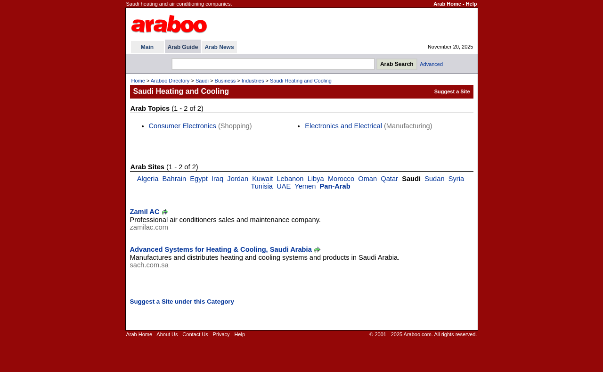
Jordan (237, 178)
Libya (316, 178)
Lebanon (290, 178)
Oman (367, 178)
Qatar (389, 178)
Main (147, 47)
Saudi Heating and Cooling (301, 80)
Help (471, 4)
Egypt (198, 178)
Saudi (202, 80)
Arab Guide (183, 47)
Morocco (341, 178)
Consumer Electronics (182, 126)
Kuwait (262, 178)
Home (138, 80)
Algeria (148, 178)
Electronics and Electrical (343, 126)
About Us (167, 334)
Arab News (219, 47)
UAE (284, 186)
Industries (253, 80)
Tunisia (262, 186)
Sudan (434, 178)
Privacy (221, 334)
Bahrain (175, 178)
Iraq (217, 178)
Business (225, 80)
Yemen (305, 186)
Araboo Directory (170, 80)
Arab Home (447, 4)
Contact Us (195, 334)
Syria (456, 178)
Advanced (431, 64)
